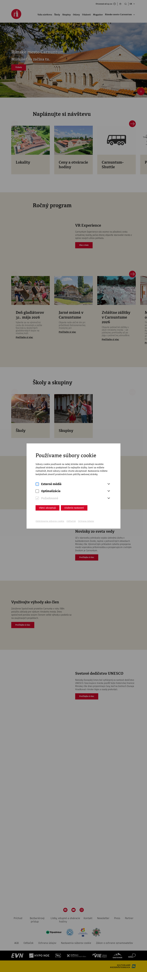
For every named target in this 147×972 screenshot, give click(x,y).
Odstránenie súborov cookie (50, 521)
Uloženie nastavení (74, 507)
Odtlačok (71, 521)
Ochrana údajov (86, 521)
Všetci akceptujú (47, 507)
